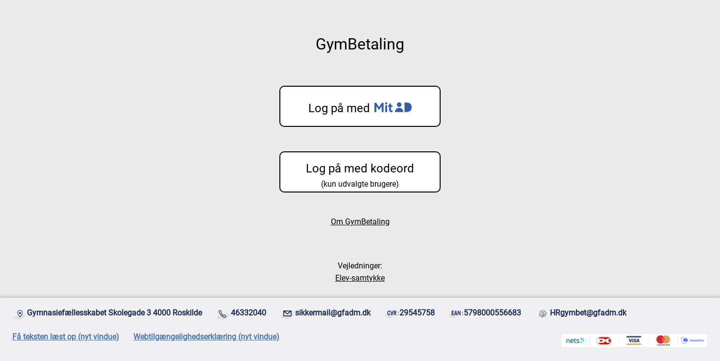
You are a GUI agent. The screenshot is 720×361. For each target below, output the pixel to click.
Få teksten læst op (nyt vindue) (65, 336)
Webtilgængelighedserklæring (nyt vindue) (206, 336)
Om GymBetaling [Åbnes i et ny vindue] (360, 221)
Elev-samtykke (360, 278)
